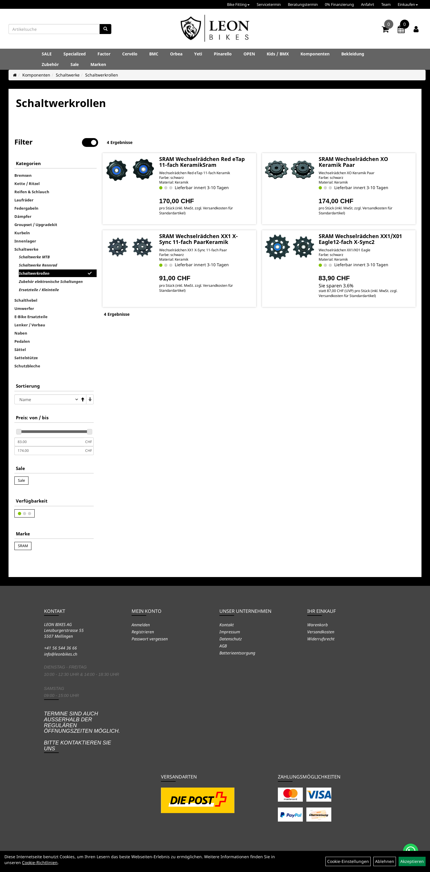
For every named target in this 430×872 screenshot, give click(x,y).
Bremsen (23, 175)
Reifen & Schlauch (31, 191)
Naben (20, 333)
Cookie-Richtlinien (40, 862)
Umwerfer (24, 308)
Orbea (176, 54)
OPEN (249, 54)
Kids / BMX (278, 54)
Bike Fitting (238, 4)
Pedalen (22, 341)
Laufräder (23, 200)
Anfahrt (367, 4)
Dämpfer (22, 216)
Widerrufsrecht (321, 639)
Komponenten (315, 54)
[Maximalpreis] (49, 450)
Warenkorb (317, 624)
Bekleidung (352, 54)
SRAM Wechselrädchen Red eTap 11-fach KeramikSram (202, 161)
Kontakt (226, 624)
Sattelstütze (26, 357)
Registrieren (143, 632)
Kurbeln (22, 232)
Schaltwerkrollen (101, 75)
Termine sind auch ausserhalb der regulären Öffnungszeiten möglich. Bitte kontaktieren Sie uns (82, 731)
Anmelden (141, 624)
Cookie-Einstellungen (348, 861)
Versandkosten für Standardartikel (347, 295)
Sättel (20, 349)
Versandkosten (320, 632)
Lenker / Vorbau (29, 325)
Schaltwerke (68, 75)
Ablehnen (384, 861)
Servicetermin (269, 4)
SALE (47, 54)
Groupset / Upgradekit (35, 224)
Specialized (74, 54)
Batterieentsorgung (237, 653)
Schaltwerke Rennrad (38, 265)
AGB (223, 646)
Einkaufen (408, 4)
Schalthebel (25, 300)
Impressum (229, 632)
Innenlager (25, 241)
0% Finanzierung (339, 4)
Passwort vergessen (150, 639)
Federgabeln (26, 208)
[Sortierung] (46, 399)
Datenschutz (230, 639)
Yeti (198, 54)
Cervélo (129, 54)
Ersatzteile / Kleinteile (39, 289)
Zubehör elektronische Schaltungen (51, 281)
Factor (104, 54)
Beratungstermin (303, 4)
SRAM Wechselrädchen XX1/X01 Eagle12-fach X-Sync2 (360, 239)
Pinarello (223, 54)
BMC (153, 54)
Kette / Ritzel (27, 183)
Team (386, 4)
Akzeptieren (412, 861)
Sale (74, 64)
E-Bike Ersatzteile (31, 316)
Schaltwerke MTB (34, 256)
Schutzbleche (27, 366)
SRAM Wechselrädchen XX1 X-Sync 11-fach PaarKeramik (198, 239)
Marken (98, 64)
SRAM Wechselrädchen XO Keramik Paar (353, 161)
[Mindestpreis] (49, 441)
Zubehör (50, 64)
